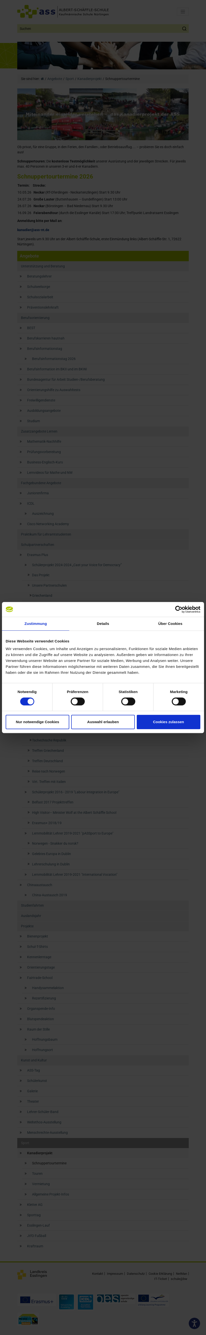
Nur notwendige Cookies (37, 722)
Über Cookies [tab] (170, 623)
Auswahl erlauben (103, 722)
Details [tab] (103, 623)
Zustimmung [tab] (35, 623)
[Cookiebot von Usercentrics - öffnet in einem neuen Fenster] (178, 609)
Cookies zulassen (168, 722)
